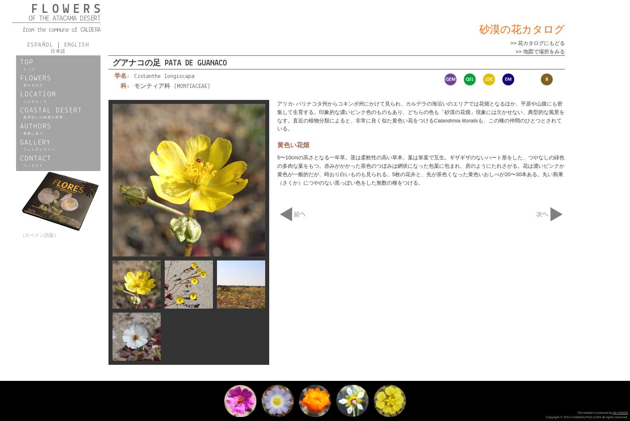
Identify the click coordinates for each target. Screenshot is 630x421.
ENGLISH (74, 45)
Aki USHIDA (620, 412)
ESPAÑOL (42, 45)
